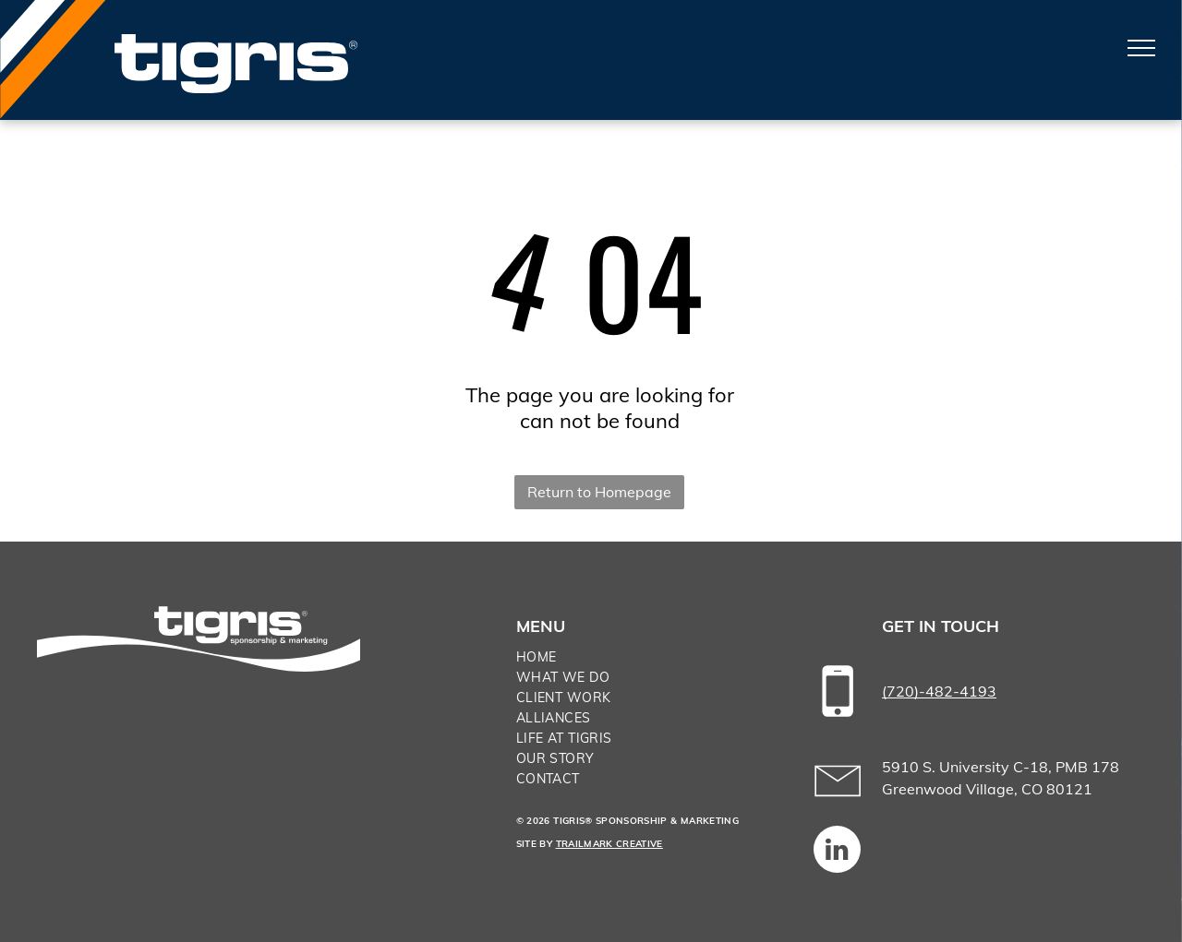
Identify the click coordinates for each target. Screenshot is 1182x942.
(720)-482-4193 (939, 691)
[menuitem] (646, 657)
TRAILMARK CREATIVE (609, 844)
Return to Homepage (599, 492)
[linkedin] (837, 851)
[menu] (1141, 48)
